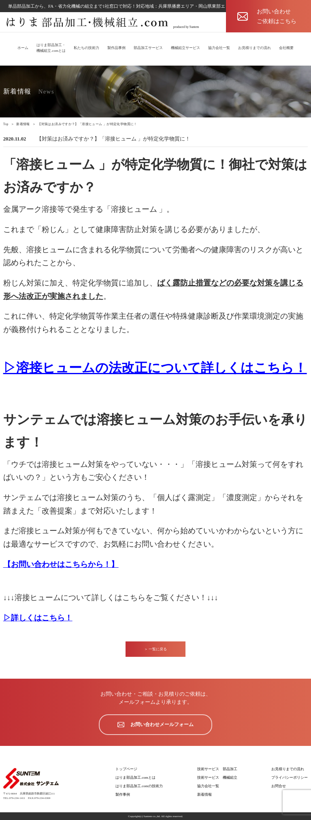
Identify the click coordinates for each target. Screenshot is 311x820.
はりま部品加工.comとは (135, 777)
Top (6, 124)
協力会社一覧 (219, 48)
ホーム (22, 48)
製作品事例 (116, 48)
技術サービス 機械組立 (217, 777)
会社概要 (286, 48)
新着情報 (23, 124)
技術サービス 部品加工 (217, 769)
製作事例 (122, 794)
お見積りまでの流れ (254, 48)
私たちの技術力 (86, 48)
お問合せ (278, 786)
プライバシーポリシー (289, 777)
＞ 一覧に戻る (155, 649)
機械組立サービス (185, 48)
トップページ (126, 769)
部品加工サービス (148, 48)
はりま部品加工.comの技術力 (139, 786)
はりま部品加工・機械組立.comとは (51, 48)
